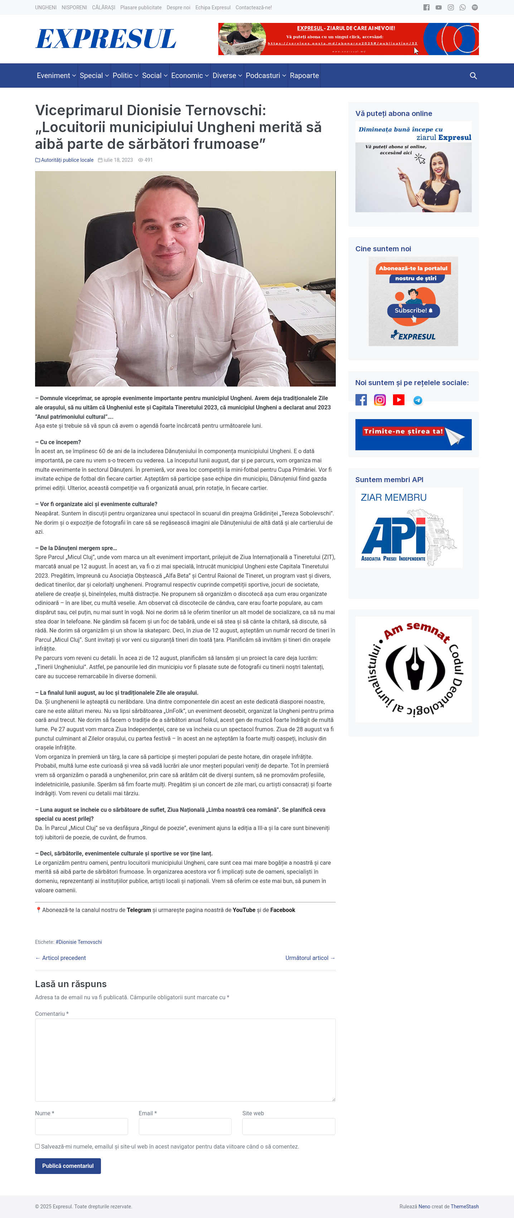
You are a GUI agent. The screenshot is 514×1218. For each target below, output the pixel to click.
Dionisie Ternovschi (80, 942)
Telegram (139, 910)
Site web (253, 1113)
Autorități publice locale (67, 160)
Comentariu (52, 1013)
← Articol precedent (60, 958)
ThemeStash (465, 1206)
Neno (424, 1206)
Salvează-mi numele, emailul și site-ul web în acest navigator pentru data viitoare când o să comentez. (170, 1146)
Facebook (283, 910)
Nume (44, 1113)
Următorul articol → (311, 958)
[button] (473, 75)
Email (148, 1113)
